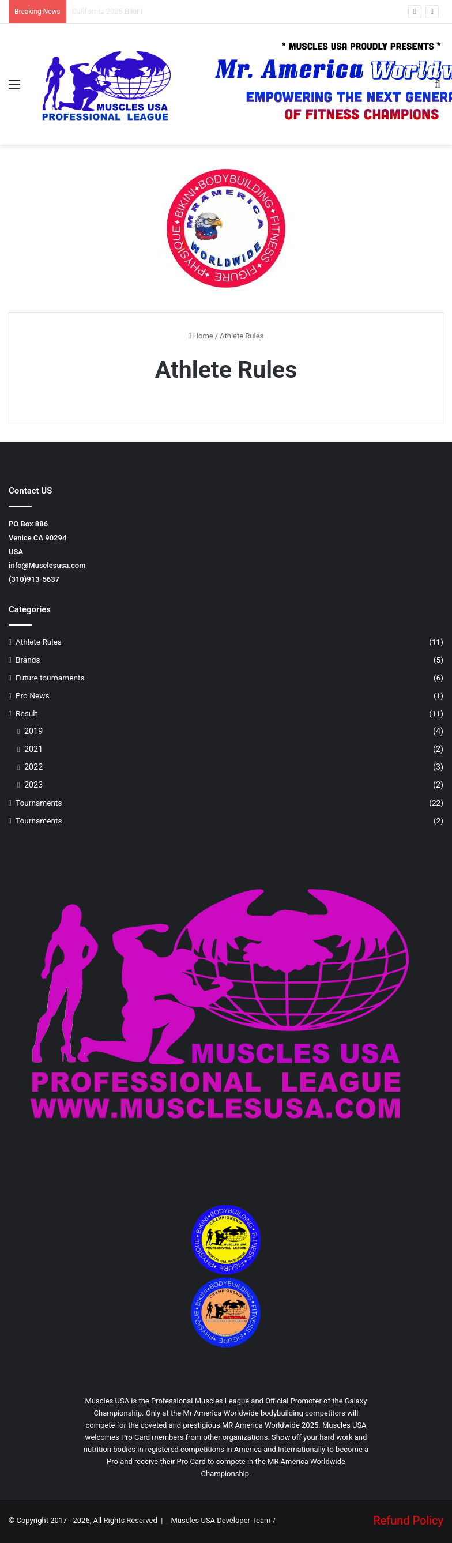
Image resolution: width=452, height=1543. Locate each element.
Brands (28, 659)
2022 (33, 767)
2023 (33, 784)
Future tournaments (50, 677)
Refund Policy (408, 1520)
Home (201, 336)
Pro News (33, 695)
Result (26, 713)
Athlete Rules (39, 641)
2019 (33, 731)
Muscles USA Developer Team (220, 1520)
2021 (33, 749)
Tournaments (39, 802)
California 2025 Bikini (107, 11)
